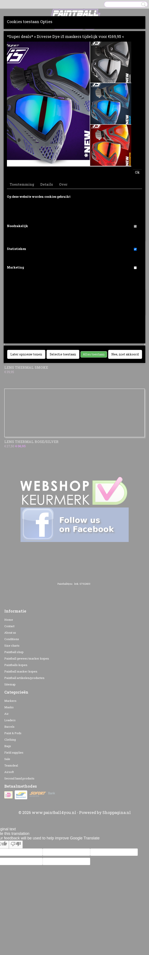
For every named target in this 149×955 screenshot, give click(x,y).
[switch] (135, 226)
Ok (137, 172)
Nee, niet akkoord (125, 354)
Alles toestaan (94, 354)
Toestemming (22, 184)
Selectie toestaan (63, 354)
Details (46, 184)
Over (63, 184)
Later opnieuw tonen (26, 354)
